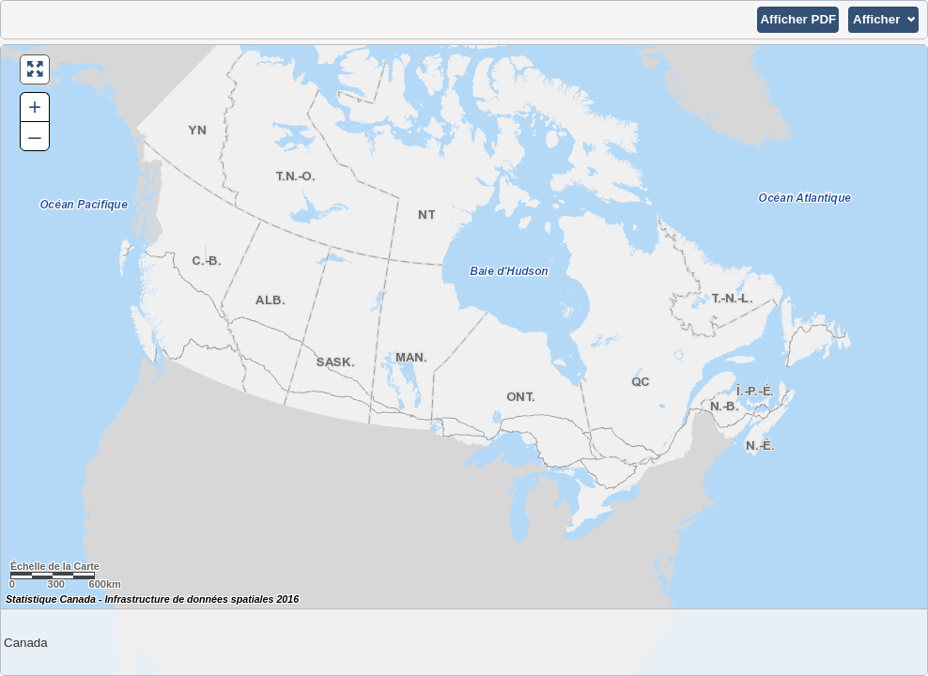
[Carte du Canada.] (464, 360)
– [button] (34, 135)
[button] (798, 20)
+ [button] (34, 106)
